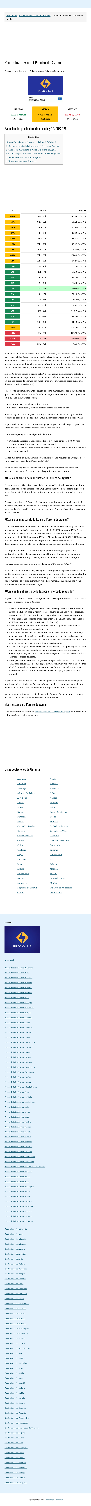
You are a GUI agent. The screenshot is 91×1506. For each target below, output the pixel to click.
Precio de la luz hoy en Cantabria (19, 1027)
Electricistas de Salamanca (16, 1423)
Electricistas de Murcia (15, 1398)
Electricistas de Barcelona (16, 1269)
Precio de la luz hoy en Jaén (17, 1092)
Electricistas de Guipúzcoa (16, 1333)
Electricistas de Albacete (15, 1239)
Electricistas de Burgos (15, 1274)
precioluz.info (45, 4)
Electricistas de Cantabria (16, 1288)
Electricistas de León (14, 1368)
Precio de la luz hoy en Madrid (18, 1122)
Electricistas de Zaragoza (16, 1482)
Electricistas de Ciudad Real (17, 1303)
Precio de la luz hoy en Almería (18, 987)
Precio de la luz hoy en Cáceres (18, 1017)
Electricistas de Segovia (15, 1433)
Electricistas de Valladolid (16, 1467)
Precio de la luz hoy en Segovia (18, 1171)
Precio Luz (11, 15)
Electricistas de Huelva (15, 1338)
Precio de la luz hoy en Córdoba (18, 1047)
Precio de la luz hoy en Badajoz (18, 1002)
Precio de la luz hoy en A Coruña (19, 968)
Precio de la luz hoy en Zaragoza (19, 1221)
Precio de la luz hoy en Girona (18, 1057)
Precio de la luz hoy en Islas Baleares (21, 1087)
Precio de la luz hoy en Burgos (18, 1012)
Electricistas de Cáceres (15, 1279)
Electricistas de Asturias (15, 1254)
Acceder (59, 1500)
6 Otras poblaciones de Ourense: (21, 161)
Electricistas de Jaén (13, 1353)
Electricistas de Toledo (15, 1457)
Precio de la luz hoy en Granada (18, 1062)
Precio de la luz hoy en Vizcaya (18, 1211)
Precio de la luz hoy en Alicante (18, 982)
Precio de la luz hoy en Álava (17, 973)
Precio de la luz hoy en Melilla (18, 1132)
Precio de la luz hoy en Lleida (17, 1112)
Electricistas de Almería (15, 1249)
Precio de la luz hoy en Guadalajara (20, 1067)
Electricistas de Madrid (15, 1383)
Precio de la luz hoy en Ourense (34, 15)
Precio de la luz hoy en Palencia (18, 1151)
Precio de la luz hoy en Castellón (19, 1032)
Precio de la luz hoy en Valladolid (19, 1206)
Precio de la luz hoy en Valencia (18, 1201)
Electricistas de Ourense (15, 1408)
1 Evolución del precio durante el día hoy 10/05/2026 (31, 142)
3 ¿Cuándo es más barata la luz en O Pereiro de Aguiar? (31, 149)
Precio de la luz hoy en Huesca (18, 1082)
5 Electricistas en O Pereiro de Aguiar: (23, 157)
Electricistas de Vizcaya (15, 1472)
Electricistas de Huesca (15, 1343)
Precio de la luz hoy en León (17, 1107)
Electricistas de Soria (14, 1443)
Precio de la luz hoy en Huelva (18, 1077)
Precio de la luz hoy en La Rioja (18, 1097)
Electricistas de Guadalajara (17, 1328)
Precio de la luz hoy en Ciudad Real (20, 1042)
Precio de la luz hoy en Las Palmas (19, 1102)
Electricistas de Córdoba (15, 1308)
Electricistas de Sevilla (14, 1438)
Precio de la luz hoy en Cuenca (18, 1052)
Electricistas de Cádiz (14, 1283)
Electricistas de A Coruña (16, 1229)
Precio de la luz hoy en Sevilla (17, 1176)
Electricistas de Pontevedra (16, 1418)
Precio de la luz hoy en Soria (17, 1181)
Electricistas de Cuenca (15, 1313)
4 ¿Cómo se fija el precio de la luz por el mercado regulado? (33, 153)
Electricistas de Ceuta (14, 1298)
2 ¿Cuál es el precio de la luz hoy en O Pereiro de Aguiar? (32, 146)
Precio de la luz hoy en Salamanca (19, 1161)
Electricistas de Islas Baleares (17, 1348)
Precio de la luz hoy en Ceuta (17, 1037)
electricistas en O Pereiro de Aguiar (52, 711)
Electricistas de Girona (15, 1318)
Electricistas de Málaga (15, 1388)
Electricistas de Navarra (15, 1403)
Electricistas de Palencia (15, 1413)
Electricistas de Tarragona (16, 1447)
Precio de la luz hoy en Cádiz (17, 1022)
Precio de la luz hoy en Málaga (18, 1127)
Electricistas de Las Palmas (16, 1363)
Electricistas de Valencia (15, 1462)
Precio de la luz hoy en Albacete (18, 978)
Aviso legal (9, 960)
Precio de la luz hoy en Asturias (18, 992)
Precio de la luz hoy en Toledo (18, 1196)
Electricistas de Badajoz (15, 1264)
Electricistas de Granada (15, 1323)
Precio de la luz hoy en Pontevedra (20, 1156)
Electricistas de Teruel (14, 1452)
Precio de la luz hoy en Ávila (17, 997)
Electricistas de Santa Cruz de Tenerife (22, 1428)
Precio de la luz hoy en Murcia (18, 1137)
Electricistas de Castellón (16, 1293)
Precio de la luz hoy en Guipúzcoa (19, 1072)
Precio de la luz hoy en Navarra (18, 1142)
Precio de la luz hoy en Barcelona (19, 1007)
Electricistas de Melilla (14, 1393)
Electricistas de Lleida (14, 1373)
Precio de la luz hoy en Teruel (17, 1191)
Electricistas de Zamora (15, 1477)
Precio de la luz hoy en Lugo (17, 1117)
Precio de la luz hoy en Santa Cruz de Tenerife (25, 1166)
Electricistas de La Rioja (15, 1358)
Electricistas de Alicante (15, 1244)
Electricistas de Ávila (14, 1259)
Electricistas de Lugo (14, 1378)
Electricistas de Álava (14, 1234)
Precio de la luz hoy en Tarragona (19, 1186)
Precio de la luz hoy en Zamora (18, 1216)
